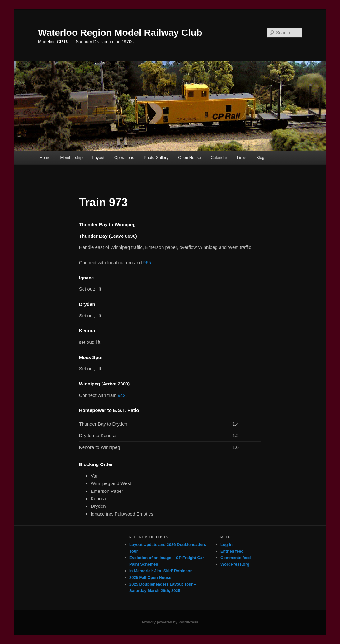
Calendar (219, 157)
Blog (260, 157)
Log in (226, 544)
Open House (189, 157)
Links (241, 157)
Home (45, 157)
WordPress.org (234, 564)
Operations (124, 157)
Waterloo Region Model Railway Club (120, 32)
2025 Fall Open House (150, 577)
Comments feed (235, 557)
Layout (98, 157)
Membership (71, 157)
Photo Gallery (156, 157)
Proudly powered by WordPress (170, 622)
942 (121, 395)
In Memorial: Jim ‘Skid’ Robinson (161, 570)
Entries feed (231, 551)
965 (147, 262)
